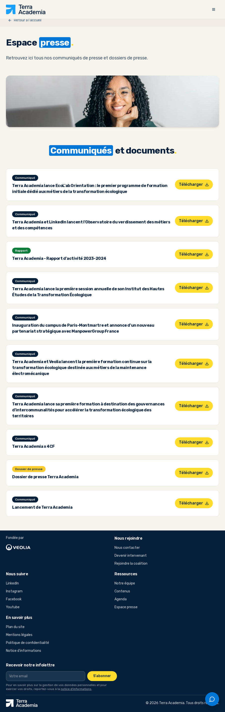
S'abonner (102, 676)
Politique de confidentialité (27, 643)
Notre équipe (124, 583)
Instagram (20, 592)
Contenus (122, 591)
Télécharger (194, 184)
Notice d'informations (23, 651)
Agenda (120, 599)
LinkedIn (20, 584)
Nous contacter (127, 548)
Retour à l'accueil (24, 20)
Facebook (20, 600)
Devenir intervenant (130, 556)
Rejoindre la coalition (130, 563)
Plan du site (15, 627)
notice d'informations (76, 689)
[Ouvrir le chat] (212, 699)
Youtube (20, 608)
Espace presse (126, 607)
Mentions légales (19, 635)
